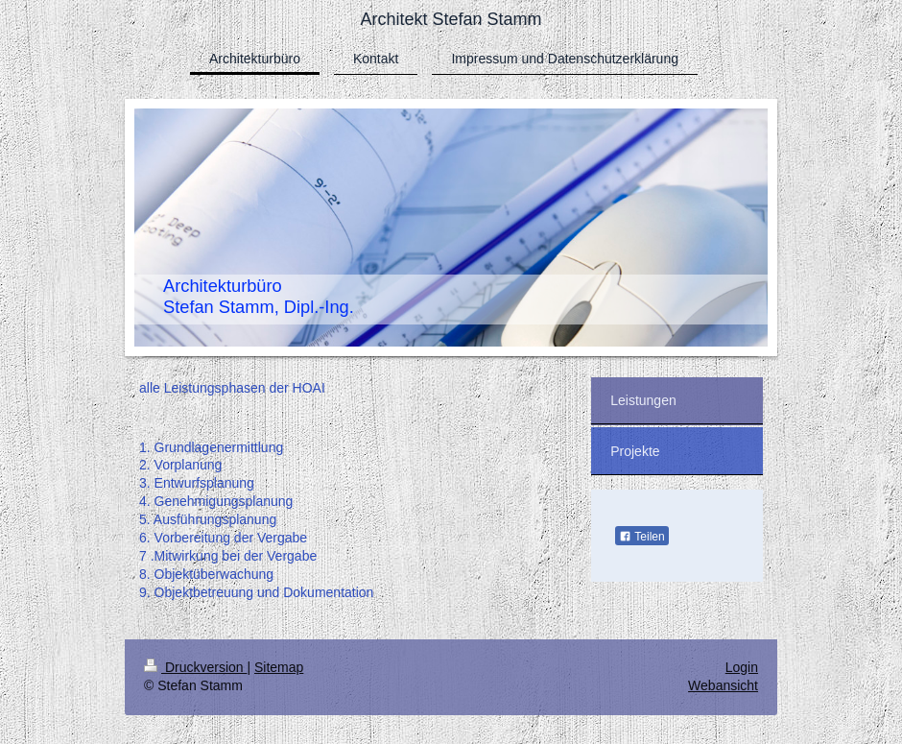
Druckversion (195, 667)
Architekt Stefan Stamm (450, 19)
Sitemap (278, 667)
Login (741, 667)
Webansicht (723, 685)
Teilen (641, 536)
